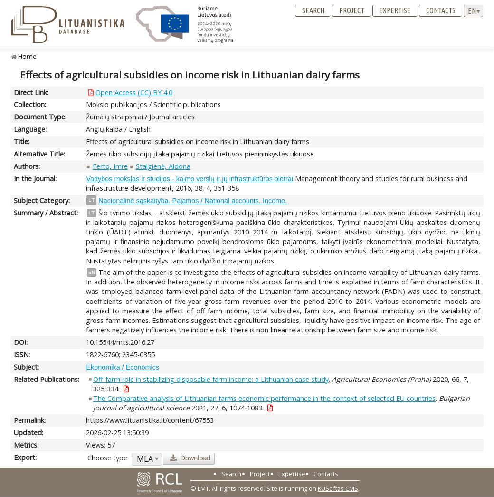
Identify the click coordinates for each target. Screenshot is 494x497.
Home (27, 56)
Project (351, 10)
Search (313, 10)
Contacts (441, 10)
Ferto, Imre (110, 166)
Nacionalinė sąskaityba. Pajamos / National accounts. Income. (192, 201)
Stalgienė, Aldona (163, 166)
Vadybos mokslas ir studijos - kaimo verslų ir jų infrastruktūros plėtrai (189, 179)
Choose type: (108, 457)
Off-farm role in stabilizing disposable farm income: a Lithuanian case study (211, 379)
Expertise (395, 10)
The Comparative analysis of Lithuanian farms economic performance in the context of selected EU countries (264, 398)
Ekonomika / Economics (122, 367)
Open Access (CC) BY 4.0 (133, 92)
